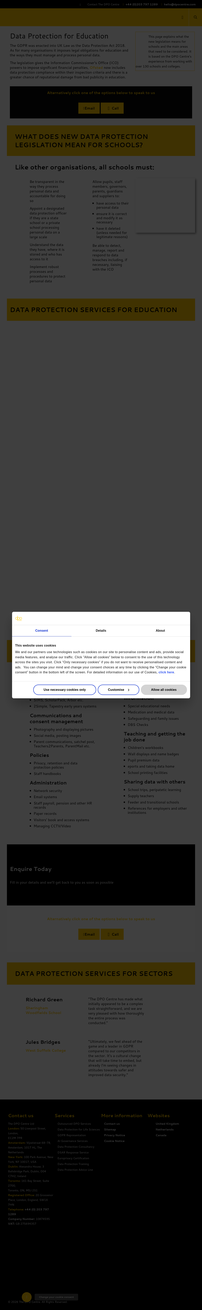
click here (166, 672)
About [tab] (160, 630)
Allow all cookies (164, 689)
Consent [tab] (41, 630)
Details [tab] (101, 630)
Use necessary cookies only (65, 689)
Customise (118, 689)
